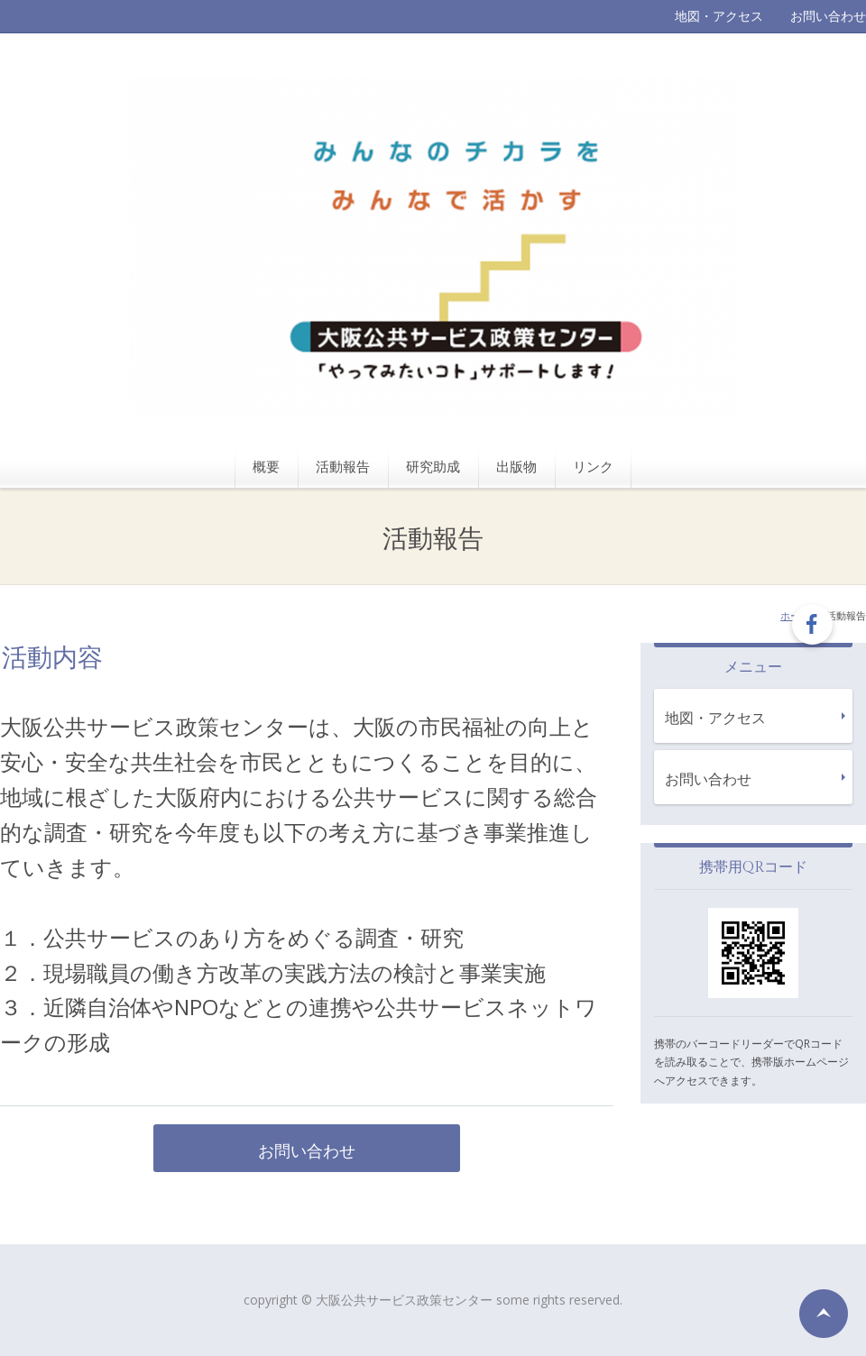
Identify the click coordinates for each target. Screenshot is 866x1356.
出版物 (516, 466)
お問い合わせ (828, 15)
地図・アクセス (719, 15)
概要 (266, 466)
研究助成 (433, 466)
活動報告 (343, 466)
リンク (593, 466)
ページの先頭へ (823, 1313)
